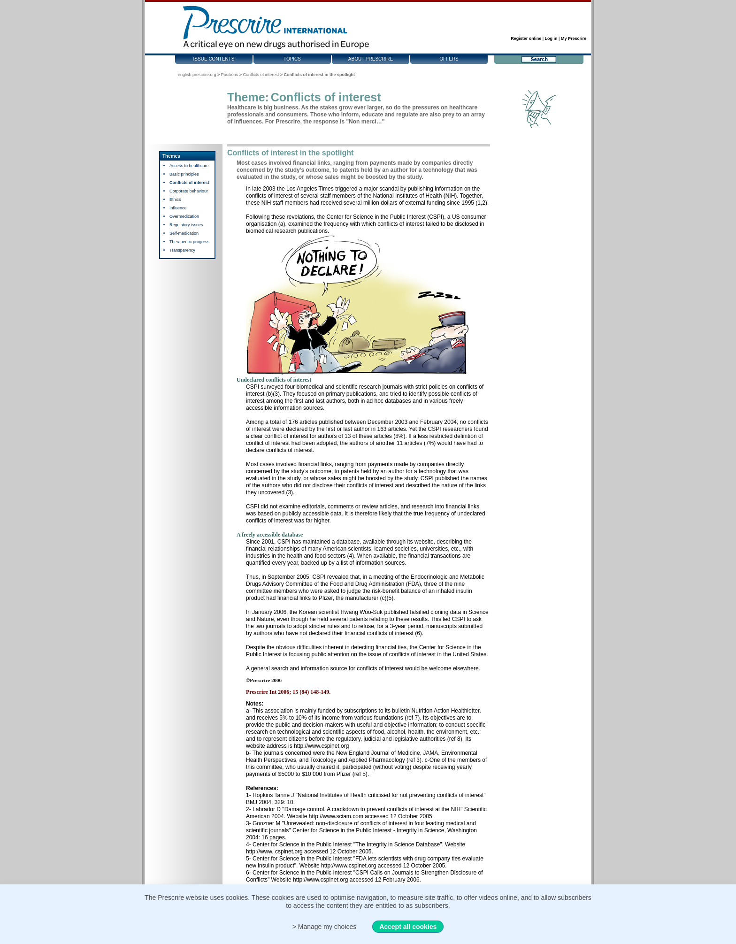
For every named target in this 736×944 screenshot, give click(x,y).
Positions (229, 74)
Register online (526, 38)
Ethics (175, 199)
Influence (178, 208)
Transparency (182, 250)
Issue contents (214, 58)
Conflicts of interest (261, 74)
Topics (292, 58)
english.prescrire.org (197, 74)
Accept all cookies (408, 926)
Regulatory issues (186, 225)
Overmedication (184, 216)
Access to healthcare (189, 165)
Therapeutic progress (189, 241)
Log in (551, 38)
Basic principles (184, 174)
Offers (449, 58)
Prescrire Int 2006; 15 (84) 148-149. (288, 692)
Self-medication (184, 233)
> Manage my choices (324, 926)
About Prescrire (370, 58)
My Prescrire (573, 38)
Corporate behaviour (188, 191)
